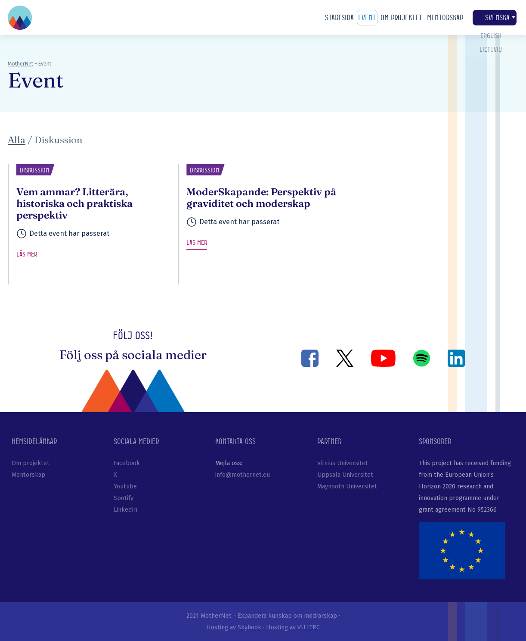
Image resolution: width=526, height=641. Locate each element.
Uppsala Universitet (345, 474)
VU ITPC (308, 627)
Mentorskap (445, 17)
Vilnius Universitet (342, 463)
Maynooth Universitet (347, 486)
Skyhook (249, 627)
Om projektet (401, 17)
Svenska (494, 17)
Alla (16, 140)
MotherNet (20, 63)
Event (367, 17)
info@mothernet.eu (242, 474)
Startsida (339, 17)
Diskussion (58, 140)
